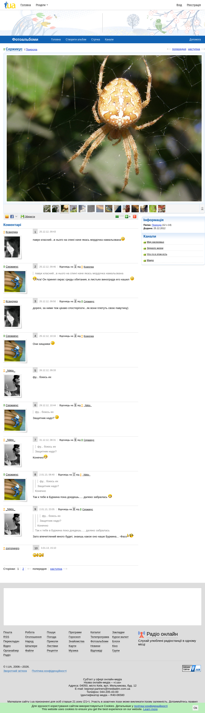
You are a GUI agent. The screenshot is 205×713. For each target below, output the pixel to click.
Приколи (52, 641)
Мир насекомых (153, 242)
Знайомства (76, 641)
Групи (116, 650)
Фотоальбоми (99, 641)
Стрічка (95, 39)
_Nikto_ (9, 370)
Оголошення (33, 636)
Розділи (41, 5)
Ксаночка (10, 232)
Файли (29, 650)
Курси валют (120, 636)
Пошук (51, 632)
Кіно (115, 645)
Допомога (195, 39)
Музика (73, 650)
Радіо (7, 655)
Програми (75, 632)
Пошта (7, 632)
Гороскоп (74, 636)
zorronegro (11, 548)
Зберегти (28, 216)
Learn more (150, 709)
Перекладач (11, 641)
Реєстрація (194, 5)
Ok (195, 707)
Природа (31, 49)
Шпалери (31, 645)
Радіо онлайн (162, 634)
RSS (6, 636)
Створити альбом (76, 39)
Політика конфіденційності (49, 670)
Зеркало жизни (153, 248)
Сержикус (14, 49)
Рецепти (52, 650)
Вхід (179, 5)
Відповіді (96, 650)
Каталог (96, 632)
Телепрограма (100, 636)
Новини (95, 645)
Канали (109, 39)
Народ (29, 641)
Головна (26, 5)
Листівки (52, 645)
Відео (7, 645)
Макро (148, 260)
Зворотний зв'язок (15, 670)
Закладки (118, 632)
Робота (29, 632)
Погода (51, 636)
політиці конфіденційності (151, 706)
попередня (179, 49)
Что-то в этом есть (155, 254)
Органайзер (11, 650)
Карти (72, 645)
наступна (194, 49)
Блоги (116, 641)
